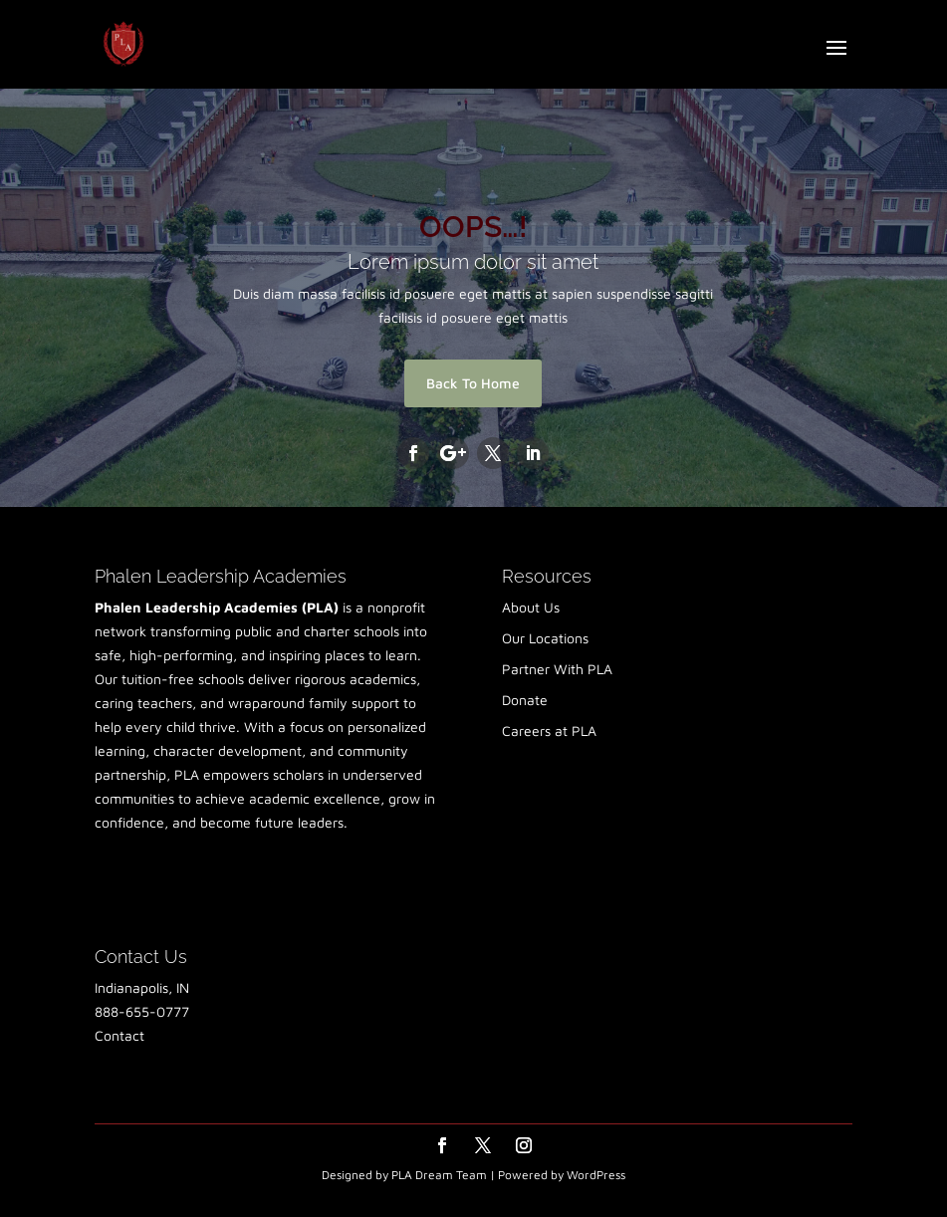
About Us (531, 607)
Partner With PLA (557, 668)
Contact (119, 1035)
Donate (525, 699)
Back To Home (473, 382)
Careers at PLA (549, 730)
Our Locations (545, 637)
